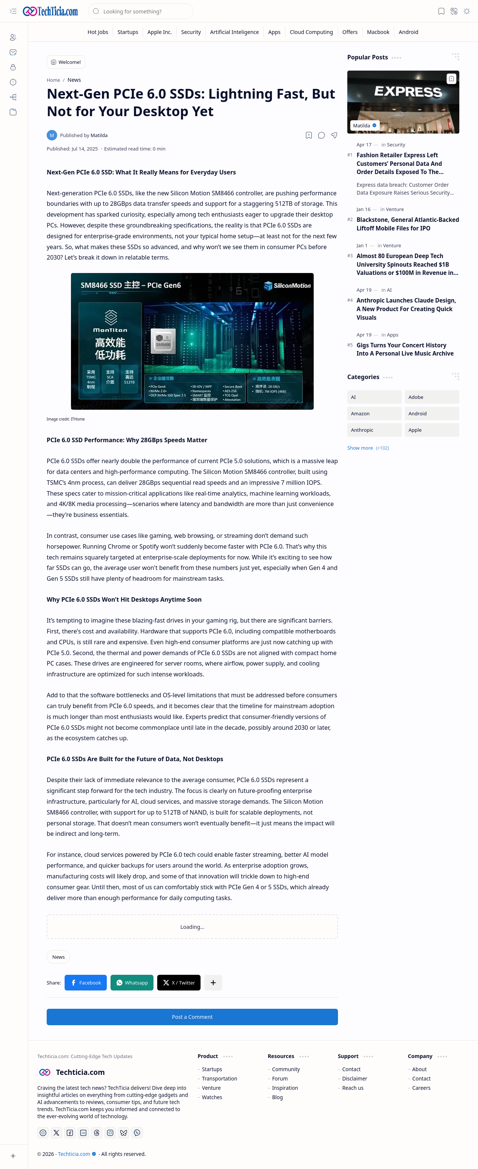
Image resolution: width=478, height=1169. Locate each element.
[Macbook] (378, 32)
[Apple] (432, 430)
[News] (58, 957)
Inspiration (285, 1087)
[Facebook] (69, 1132)
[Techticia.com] (50, 11)
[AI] (389, 289)
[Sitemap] (13, 97)
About (419, 1069)
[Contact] (13, 52)
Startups (212, 1069)
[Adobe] (432, 397)
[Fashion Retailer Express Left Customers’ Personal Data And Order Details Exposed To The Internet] (403, 102)
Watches (212, 1097)
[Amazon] (374, 413)
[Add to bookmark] (451, 79)
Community (286, 1069)
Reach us (352, 1087)
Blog (277, 1097)
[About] (13, 37)
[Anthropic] (374, 430)
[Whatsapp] (137, 1132)
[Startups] (128, 32)
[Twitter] (56, 1132)
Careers (421, 1087)
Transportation (219, 1078)
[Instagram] (110, 1132)
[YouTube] (43, 1132)
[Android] (408, 32)
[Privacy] (13, 67)
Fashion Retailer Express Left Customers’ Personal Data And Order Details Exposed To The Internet (399, 163)
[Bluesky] (123, 1132)
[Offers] (350, 32)
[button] (13, 11)
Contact (351, 1069)
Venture (211, 1087)
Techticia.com (77, 1153)
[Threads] (96, 1132)
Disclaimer (354, 1078)
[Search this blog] (141, 11)
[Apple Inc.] (160, 32)
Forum (280, 1078)
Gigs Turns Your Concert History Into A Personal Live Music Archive (405, 349)
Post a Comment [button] (192, 1016)
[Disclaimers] (13, 82)
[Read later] (308, 135)
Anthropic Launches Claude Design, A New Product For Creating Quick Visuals (406, 309)
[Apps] (274, 32)
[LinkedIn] (83, 1132)
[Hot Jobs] (98, 32)
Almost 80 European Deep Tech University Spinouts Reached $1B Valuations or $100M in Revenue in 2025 (405, 264)
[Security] (191, 32)
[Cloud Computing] (311, 32)
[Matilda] (84, 135)
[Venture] (395, 209)
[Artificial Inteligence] (235, 32)
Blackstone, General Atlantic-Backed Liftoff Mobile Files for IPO (408, 224)
